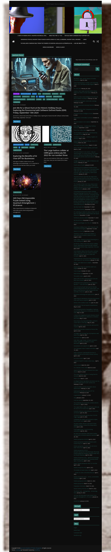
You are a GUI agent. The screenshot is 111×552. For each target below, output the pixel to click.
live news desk (77, 88)
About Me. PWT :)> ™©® (55, 35)
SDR (44, 99)
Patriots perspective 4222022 (81, 439)
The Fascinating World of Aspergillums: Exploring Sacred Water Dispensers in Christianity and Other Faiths (86, 311)
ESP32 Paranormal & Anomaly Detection (84, 105)
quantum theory (31, 99)
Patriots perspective (79, 483)
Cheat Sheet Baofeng (79, 209)
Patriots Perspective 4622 (80, 467)
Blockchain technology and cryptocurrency (84, 294)
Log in (75, 527)
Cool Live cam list (78, 400)
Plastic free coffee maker (80, 130)
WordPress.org (77, 535)
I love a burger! (77, 271)
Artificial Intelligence (26, 93)
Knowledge (41, 96)
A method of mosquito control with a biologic (85, 101)
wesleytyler (23, 105)
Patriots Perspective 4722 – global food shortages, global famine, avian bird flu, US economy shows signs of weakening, (86, 459)
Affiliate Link (16, 93)
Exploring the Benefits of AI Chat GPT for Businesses (25, 157)
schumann (39, 99)
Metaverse (32, 147)
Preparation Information (80, 486)
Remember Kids (78, 337)
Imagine (15, 147)
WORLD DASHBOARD (48, 47)
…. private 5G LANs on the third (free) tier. (84, 472)
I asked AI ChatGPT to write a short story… (84, 361)
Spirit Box (61, 99)
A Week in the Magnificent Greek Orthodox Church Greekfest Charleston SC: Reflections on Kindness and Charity (86, 316)
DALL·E (39, 93)
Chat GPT (34, 93)
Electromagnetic (46, 93)
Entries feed (77, 530)
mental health (25, 147)
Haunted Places (25, 96)
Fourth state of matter (79, 165)
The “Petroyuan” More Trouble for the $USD (85, 348)
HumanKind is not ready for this (82, 346)
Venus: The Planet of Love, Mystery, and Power (86, 147)
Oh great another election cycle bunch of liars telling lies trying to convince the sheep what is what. (85, 425)
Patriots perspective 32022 (80, 481)
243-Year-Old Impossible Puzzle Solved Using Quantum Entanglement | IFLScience (24, 202)
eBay (75, 397)
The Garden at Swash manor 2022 (82, 470)
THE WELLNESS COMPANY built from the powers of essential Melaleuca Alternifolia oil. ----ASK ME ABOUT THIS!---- (54, 43)
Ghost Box (62, 93)
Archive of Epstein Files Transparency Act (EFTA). (86, 109)
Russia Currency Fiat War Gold (81, 488)
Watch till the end (78, 273)
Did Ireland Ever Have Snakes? (81, 145)
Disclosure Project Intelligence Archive (83, 113)
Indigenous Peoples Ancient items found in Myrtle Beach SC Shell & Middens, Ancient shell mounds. (51, 39)
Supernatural (17, 102)
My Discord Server (78, 220)
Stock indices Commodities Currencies (83, 117)
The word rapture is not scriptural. (82, 122)
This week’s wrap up (79, 276)
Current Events (34, 144)
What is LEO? (77, 378)
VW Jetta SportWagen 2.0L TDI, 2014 (83, 223)
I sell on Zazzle (77, 365)
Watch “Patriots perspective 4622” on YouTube (85, 463)
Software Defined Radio (52, 99)
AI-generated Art (78, 395)
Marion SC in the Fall (79, 231)
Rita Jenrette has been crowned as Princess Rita (86, 329)
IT (19, 147)
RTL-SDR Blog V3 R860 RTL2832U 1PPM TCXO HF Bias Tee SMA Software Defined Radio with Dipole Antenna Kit (86, 213)
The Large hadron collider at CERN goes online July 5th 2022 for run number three (56, 152)
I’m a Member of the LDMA (80, 367)
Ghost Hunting (17, 96)
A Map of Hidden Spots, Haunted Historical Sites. (32, 35)
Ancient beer (77, 501)
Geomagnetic (55, 93)
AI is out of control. (78, 358)
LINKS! (85, 39)
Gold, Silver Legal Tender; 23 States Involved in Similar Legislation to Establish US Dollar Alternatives (85, 341)
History (33, 96)
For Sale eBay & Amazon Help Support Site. (77, 35)
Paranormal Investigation (19, 99)
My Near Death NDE (79, 207)
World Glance (60, 47)
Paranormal (48, 96)
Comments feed (78, 532)
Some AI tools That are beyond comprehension (86, 305)
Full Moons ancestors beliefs (81, 218)
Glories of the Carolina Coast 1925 (82, 302)
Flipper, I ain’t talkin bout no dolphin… (83, 262)
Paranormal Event (57, 96)
